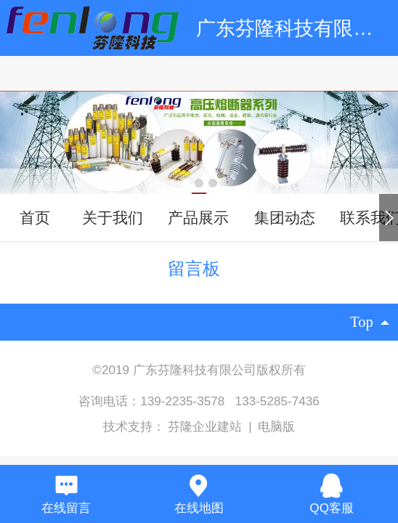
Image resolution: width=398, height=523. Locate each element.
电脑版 (276, 427)
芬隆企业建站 (206, 427)
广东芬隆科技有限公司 (294, 28)
